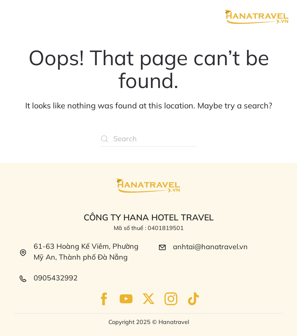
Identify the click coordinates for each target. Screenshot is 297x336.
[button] (15, 16)
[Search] (148, 139)
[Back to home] (257, 17)
